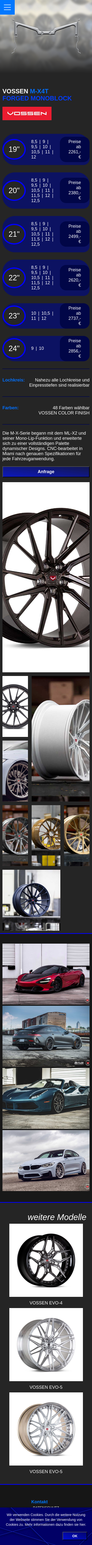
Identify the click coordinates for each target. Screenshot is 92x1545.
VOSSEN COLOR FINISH (64, 413)
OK (75, 1536)
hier (82, 1524)
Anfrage (46, 471)
